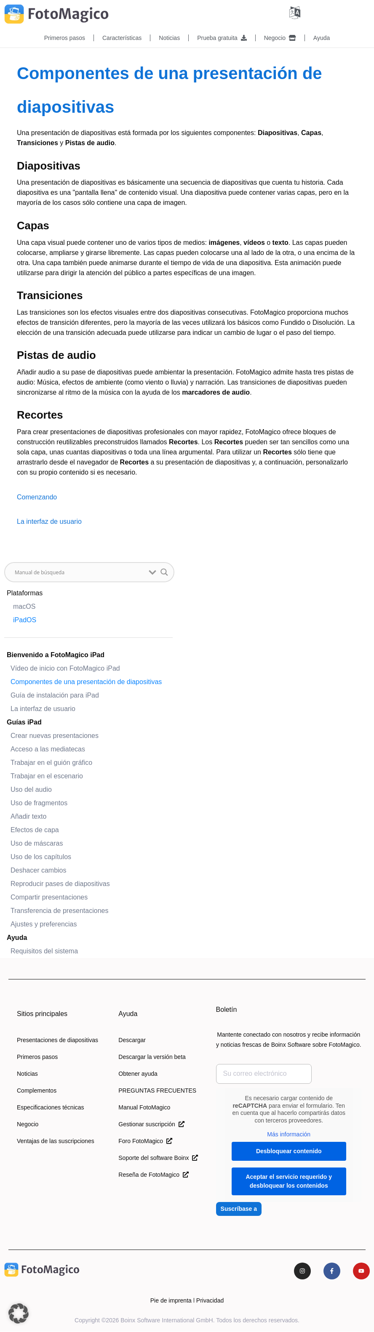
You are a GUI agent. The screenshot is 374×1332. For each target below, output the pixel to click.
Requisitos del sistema (44, 950)
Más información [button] (288, 1133)
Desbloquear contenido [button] (288, 1150)
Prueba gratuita (222, 37)
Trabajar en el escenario (47, 775)
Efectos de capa (35, 829)
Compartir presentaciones (49, 896)
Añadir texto (28, 816)
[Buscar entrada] (79, 572)
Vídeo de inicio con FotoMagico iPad (65, 667)
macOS (24, 606)
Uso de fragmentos (39, 802)
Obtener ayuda (138, 1073)
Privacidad (210, 1301)
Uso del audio (31, 789)
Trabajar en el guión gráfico (51, 762)
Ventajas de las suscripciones (55, 1140)
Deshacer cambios (39, 869)
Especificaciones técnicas (50, 1107)
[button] (18, 1313)
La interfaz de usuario (43, 708)
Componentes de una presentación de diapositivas (86, 681)
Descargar (132, 1039)
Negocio (280, 37)
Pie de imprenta (171, 1301)
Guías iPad (24, 721)
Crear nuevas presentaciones (55, 735)
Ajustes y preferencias (44, 923)
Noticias (169, 37)
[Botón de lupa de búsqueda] (164, 572)
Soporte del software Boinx (158, 1157)
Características (122, 37)
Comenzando (37, 496)
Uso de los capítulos (41, 856)
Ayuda (321, 37)
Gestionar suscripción (151, 1123)
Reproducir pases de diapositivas (60, 883)
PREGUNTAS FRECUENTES (157, 1090)
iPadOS (24, 619)
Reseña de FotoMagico (153, 1174)
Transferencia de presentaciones (59, 910)
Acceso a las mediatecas (48, 748)
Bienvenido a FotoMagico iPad (55, 654)
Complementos (36, 1090)
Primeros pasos (64, 37)
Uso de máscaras (37, 842)
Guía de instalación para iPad (55, 694)
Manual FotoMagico (144, 1107)
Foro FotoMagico (145, 1140)
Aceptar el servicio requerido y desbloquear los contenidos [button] (289, 1181)
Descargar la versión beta (152, 1056)
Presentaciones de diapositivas (57, 1039)
